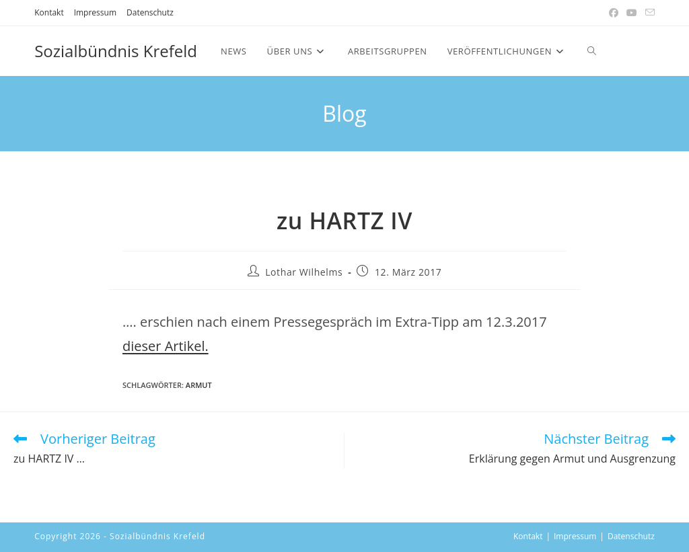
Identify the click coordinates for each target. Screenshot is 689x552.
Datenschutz (150, 12)
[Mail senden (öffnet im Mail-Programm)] (648, 12)
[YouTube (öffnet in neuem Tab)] (631, 12)
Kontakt (48, 12)
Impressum (95, 12)
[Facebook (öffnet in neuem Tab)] (613, 12)
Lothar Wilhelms (303, 272)
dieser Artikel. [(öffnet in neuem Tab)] (165, 346)
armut (199, 385)
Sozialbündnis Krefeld (115, 51)
